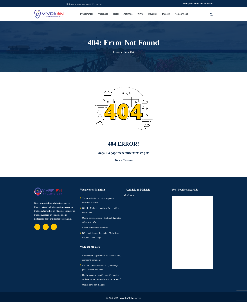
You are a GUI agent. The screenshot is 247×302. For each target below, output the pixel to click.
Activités (130, 14)
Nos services (183, 14)
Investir (168, 14)
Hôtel (118, 14)
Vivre (142, 14)
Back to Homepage (123, 160)
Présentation (89, 14)
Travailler (154, 14)
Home (116, 52)
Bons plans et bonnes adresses (198, 3)
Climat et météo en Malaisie (95, 227)
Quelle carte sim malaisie (93, 285)
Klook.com (129, 195)
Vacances (105, 14)
